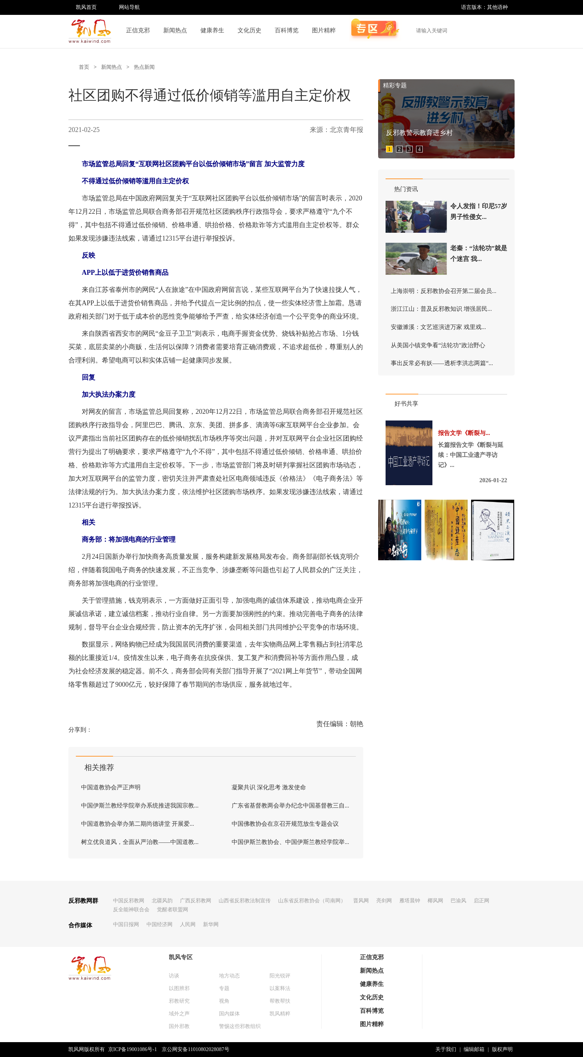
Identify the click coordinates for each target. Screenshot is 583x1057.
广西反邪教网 (195, 900)
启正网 (481, 900)
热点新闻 (144, 67)
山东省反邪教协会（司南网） (312, 900)
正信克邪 (138, 30)
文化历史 (249, 30)
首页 (84, 67)
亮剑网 (384, 900)
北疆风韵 (162, 900)
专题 (224, 988)
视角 (224, 1001)
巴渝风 (458, 900)
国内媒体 (229, 1013)
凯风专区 (181, 957)
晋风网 (361, 900)
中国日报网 (126, 924)
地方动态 (229, 976)
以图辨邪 (179, 988)
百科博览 (287, 30)
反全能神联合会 (131, 909)
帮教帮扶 (280, 1001)
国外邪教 (179, 1026)
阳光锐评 (280, 976)
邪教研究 (179, 1001)
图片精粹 (324, 30)
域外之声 (179, 1013)
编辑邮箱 (474, 1049)
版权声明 (502, 1049)
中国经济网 (159, 924)
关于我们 (445, 1049)
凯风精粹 (280, 1013)
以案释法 (280, 988)
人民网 (188, 924)
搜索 (505, 30)
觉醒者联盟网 (172, 909)
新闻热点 (175, 30)
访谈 (174, 976)
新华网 (211, 924)
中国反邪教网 (128, 900)
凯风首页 (86, 7)
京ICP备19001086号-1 (132, 1049)
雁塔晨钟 (409, 900)
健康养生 (212, 30)
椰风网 (435, 900)
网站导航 (129, 7)
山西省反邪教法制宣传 (245, 900)
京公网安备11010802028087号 (195, 1049)
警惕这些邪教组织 (240, 1026)
